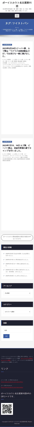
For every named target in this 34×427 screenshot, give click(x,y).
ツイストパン (21, 63)
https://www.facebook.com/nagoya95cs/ (12, 382)
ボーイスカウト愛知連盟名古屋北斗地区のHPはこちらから (17, 238)
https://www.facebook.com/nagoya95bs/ (12, 387)
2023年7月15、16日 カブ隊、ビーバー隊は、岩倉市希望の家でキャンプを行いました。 (16, 148)
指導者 (24, 61)
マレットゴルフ (6, 66)
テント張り (25, 155)
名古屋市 (5, 68)
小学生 (9, 68)
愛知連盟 (20, 61)
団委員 (15, 61)
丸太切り (26, 66)
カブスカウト (14, 63)
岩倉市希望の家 (21, 159)
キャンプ (12, 155)
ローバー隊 (10, 61)
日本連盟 (5, 63)
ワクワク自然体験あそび (17, 66)
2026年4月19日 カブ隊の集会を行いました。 (17, 259)
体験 (30, 66)
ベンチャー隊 (27, 59)
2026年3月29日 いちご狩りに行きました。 (17, 276)
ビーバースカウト (16, 64)
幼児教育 (14, 68)
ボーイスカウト (25, 64)
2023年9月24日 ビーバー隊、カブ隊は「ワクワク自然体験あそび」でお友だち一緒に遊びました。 (18, 30)
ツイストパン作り (7, 64)
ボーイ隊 (5, 61)
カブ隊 (15, 59)
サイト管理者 (7, 59)
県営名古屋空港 (6, 160)
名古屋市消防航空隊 (7, 159)
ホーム (17, 27)
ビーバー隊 (20, 59)
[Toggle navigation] (17, 16)
